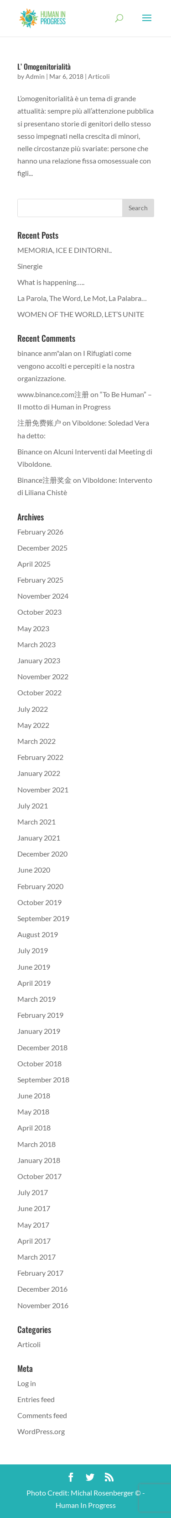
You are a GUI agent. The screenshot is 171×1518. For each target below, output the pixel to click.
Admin (35, 76)
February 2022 (40, 757)
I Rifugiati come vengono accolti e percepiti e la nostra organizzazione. (76, 365)
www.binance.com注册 (53, 394)
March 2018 (36, 1144)
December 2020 (42, 853)
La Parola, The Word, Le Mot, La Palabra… (82, 298)
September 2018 (43, 1079)
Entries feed (36, 1399)
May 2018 (33, 1111)
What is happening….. (50, 282)
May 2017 (33, 1224)
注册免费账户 (39, 422)
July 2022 (32, 708)
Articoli (99, 76)
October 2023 (39, 611)
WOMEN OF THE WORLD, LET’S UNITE (80, 314)
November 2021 (42, 789)
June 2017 (33, 1208)
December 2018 (42, 1047)
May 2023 (33, 628)
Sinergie (29, 266)
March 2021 (36, 821)
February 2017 (40, 1272)
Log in (26, 1383)
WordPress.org (41, 1431)
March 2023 (36, 644)
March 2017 (36, 1256)
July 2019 (32, 950)
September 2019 (43, 918)
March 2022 (36, 741)
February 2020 (40, 886)
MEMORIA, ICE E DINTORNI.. (64, 250)
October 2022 (39, 692)
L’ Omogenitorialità (44, 66)
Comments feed (42, 1415)
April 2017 (34, 1240)
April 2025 (34, 563)
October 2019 (39, 902)
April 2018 (34, 1127)
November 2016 (42, 1305)
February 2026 (40, 531)
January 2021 (38, 837)
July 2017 (32, 1192)
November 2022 (42, 676)
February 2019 (40, 1014)
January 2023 (38, 660)
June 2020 (33, 869)
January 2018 (38, 1160)
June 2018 (33, 1095)
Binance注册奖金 (44, 479)
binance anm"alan (44, 353)
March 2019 (36, 998)
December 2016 (42, 1288)
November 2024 (42, 595)
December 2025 (42, 547)
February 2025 (40, 579)
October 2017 (39, 1176)
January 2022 (38, 773)
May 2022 (33, 725)
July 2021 (32, 805)
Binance (29, 451)
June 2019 (33, 966)
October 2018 (39, 1063)
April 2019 (34, 982)
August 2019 (37, 934)
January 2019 (38, 1031)
